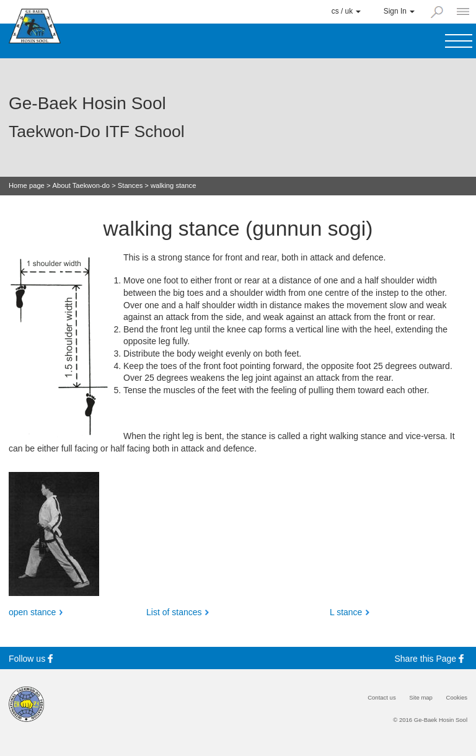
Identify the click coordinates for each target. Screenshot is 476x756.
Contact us (382, 698)
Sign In (399, 11)
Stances (130, 185)
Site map (421, 698)
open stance (32, 612)
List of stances (174, 612)
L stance (346, 612)
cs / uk (346, 11)
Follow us (32, 658)
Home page (27, 185)
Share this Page (431, 658)
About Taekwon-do (81, 185)
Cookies (456, 698)
